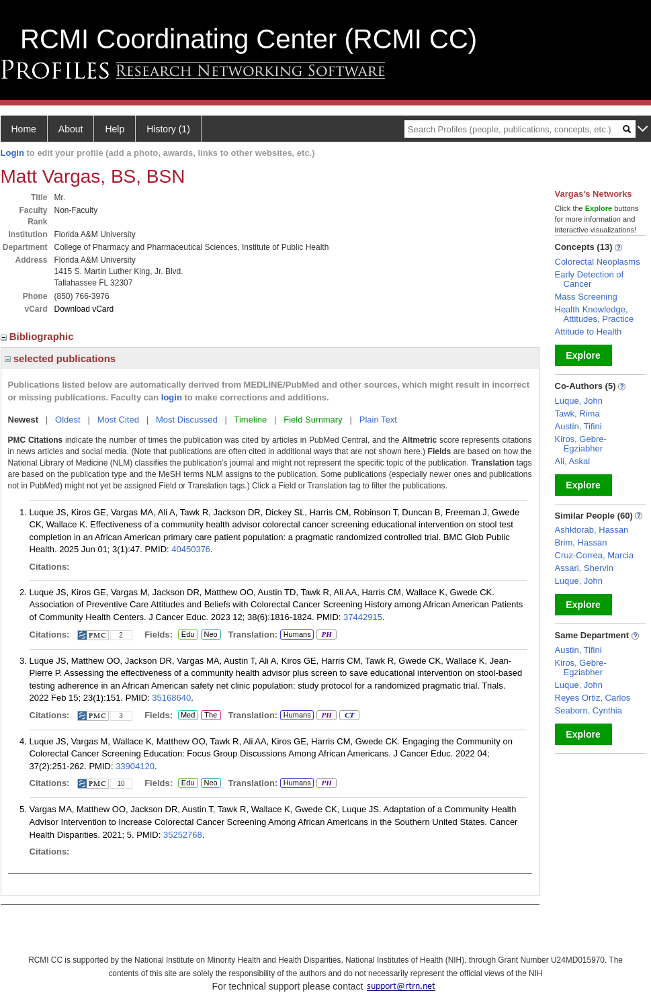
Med (188, 715)
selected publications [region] (60, 358)
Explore (583, 355)
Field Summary (313, 420)
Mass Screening (586, 297)
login (171, 397)
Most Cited (118, 420)
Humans (297, 634)
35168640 (171, 698)
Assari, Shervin (584, 568)
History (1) (168, 129)
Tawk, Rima (577, 413)
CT (349, 715)
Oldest (68, 420)
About (70, 129)
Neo (211, 635)
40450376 (190, 549)
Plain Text (378, 420)
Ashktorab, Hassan (592, 530)
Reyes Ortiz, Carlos (593, 698)
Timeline (250, 420)
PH (326, 635)
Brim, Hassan (581, 542)
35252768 (182, 835)
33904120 (135, 766)
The (211, 715)
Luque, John (579, 401)
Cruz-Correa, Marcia (594, 555)
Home (23, 129)
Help (114, 129)
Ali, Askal (573, 461)
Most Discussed (187, 420)
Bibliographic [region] (39, 336)
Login (12, 153)
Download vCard (84, 309)
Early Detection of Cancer (589, 279)
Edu (186, 635)
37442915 (362, 617)
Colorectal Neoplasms (597, 262)
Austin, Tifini (578, 426)
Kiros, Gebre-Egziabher (581, 443)
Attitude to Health (588, 332)
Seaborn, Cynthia (588, 710)
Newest (23, 420)
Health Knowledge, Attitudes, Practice (594, 314)
